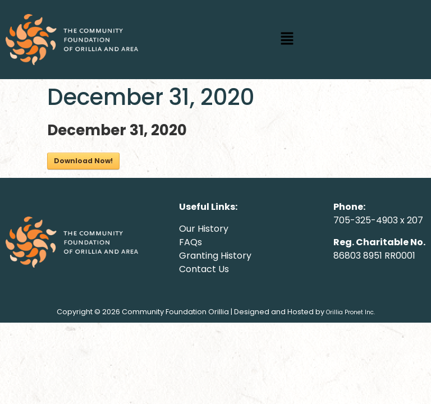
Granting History (215, 255)
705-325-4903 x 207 (378, 220)
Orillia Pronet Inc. (350, 312)
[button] (287, 39)
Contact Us (204, 269)
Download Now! (83, 161)
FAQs (190, 242)
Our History (203, 228)
